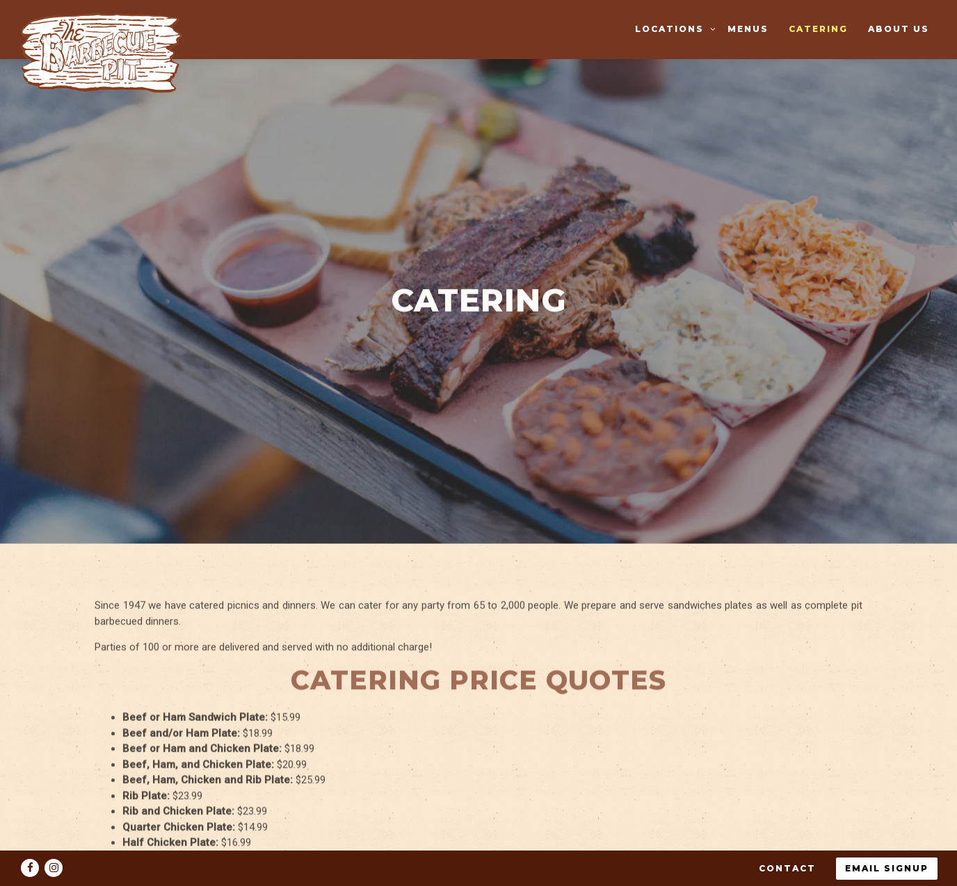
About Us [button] (898, 29)
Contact (787, 839)
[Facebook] (30, 839)
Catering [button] (818, 29)
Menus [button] (748, 29)
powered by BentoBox (479, 870)
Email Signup (886, 839)
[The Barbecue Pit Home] (106, 52)
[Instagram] (54, 839)
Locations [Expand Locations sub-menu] (673, 28)
